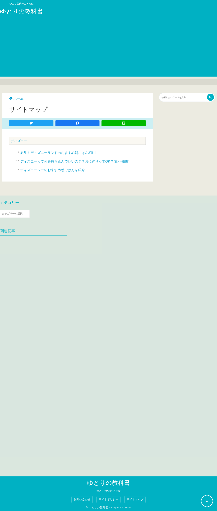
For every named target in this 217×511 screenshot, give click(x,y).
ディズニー (18, 141)
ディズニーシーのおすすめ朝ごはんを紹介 (52, 170)
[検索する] (210, 97)
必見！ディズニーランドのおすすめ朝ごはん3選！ (58, 153)
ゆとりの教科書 (21, 11)
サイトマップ (135, 499)
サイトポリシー (108, 499)
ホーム (16, 98)
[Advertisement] (108, 49)
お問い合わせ (82, 499)
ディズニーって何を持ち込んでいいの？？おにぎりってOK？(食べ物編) (75, 161)
